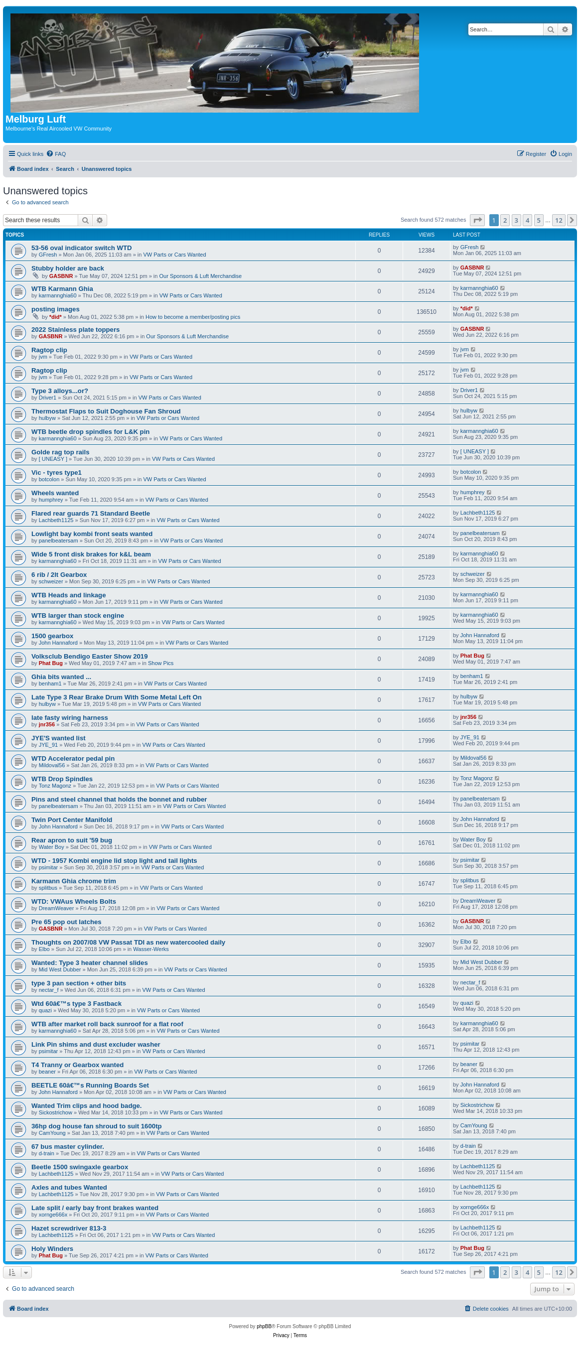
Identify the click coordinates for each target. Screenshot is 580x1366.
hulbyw (47, 418)
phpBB (264, 1326)
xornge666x (53, 1215)
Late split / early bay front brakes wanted (94, 1208)
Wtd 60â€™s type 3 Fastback (76, 1003)
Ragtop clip (49, 350)
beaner (47, 1072)
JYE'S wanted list (58, 738)
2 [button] (505, 220)
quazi (45, 1010)
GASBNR (61, 276)
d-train (46, 1153)
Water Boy (51, 847)
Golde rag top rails (60, 452)
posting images (55, 309)
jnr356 (47, 724)
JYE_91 (48, 745)
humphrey (51, 500)
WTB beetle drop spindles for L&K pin (90, 431)
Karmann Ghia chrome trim (73, 881)
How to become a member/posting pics (192, 317)
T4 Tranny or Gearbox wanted (77, 1065)
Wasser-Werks (151, 949)
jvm (43, 357)
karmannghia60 (58, 295)
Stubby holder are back (67, 268)
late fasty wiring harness (69, 717)
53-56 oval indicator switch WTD (81, 248)
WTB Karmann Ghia (62, 288)
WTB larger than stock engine (77, 615)
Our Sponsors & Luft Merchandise (200, 276)
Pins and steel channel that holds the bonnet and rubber (119, 799)
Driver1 (47, 398)
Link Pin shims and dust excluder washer (95, 1044)
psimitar (48, 867)
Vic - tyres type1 (56, 472)
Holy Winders (52, 1248)
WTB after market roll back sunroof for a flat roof (107, 1024)
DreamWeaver (56, 908)
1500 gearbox (52, 636)
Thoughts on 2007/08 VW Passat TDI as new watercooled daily (128, 942)
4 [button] (527, 220)
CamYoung (52, 1133)
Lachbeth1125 (56, 520)
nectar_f (49, 990)
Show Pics (160, 663)
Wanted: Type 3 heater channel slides (89, 962)
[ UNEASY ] (53, 459)
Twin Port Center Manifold (71, 819)
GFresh (48, 255)
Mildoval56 (52, 765)
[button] (477, 220)
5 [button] (539, 220)
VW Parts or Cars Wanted (174, 255)
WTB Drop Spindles (62, 779)
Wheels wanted (55, 493)
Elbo (44, 949)
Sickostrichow (55, 1112)
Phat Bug (51, 663)
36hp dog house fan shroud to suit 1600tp (96, 1126)
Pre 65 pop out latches (66, 922)
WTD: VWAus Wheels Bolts (73, 901)
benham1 (50, 683)
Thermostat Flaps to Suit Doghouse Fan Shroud (106, 411)
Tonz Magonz (55, 786)
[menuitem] (56, 154)
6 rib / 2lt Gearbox (59, 574)
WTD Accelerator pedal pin (73, 758)
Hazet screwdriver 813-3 (68, 1228)
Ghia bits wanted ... (61, 677)
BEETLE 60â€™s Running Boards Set (90, 1085)
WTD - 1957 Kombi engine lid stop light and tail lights (114, 860)
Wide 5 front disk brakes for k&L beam (91, 554)
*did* (55, 317)
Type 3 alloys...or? (59, 391)
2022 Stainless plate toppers (75, 329)
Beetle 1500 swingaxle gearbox (79, 1167)
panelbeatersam (58, 541)
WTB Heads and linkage (68, 595)
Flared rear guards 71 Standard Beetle (90, 513)
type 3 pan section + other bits (78, 983)
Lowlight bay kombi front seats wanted (91, 534)
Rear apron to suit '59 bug (71, 840)
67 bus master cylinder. (67, 1146)
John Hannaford (58, 643)
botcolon (49, 479)
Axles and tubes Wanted (69, 1187)
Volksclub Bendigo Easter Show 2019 (89, 656)
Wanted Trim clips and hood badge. (86, 1105)
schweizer (51, 581)
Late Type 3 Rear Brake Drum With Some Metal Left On (116, 697)
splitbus (48, 888)
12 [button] (559, 220)
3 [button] (516, 220)
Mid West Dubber (60, 969)
